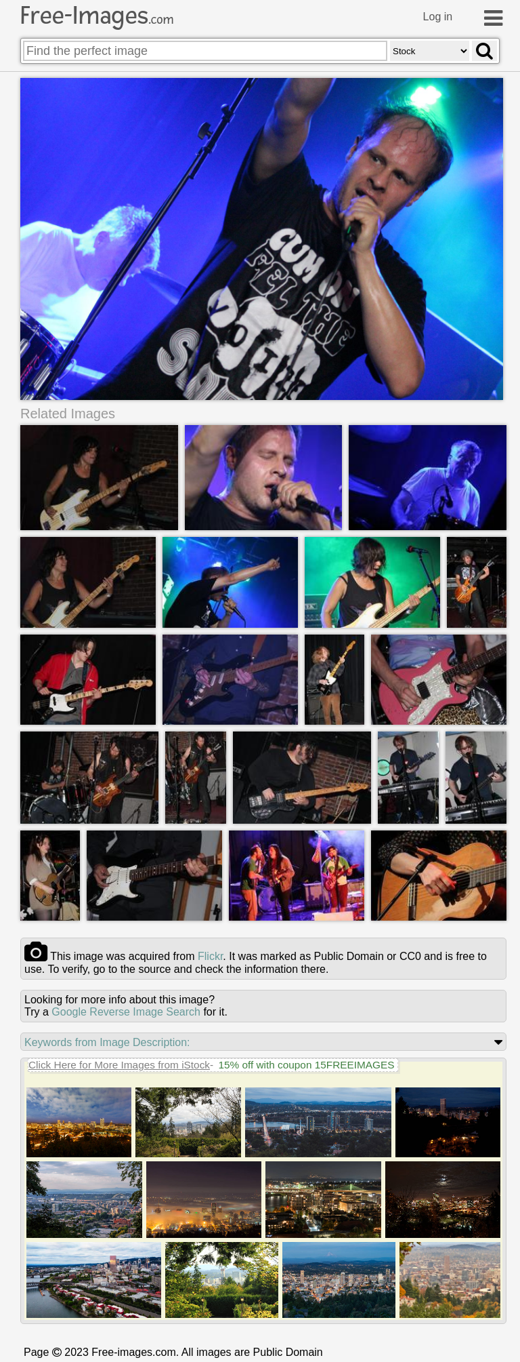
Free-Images (96, 15)
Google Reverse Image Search (125, 1012)
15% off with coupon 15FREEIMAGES (306, 1064)
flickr (210, 956)
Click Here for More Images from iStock (119, 1064)
